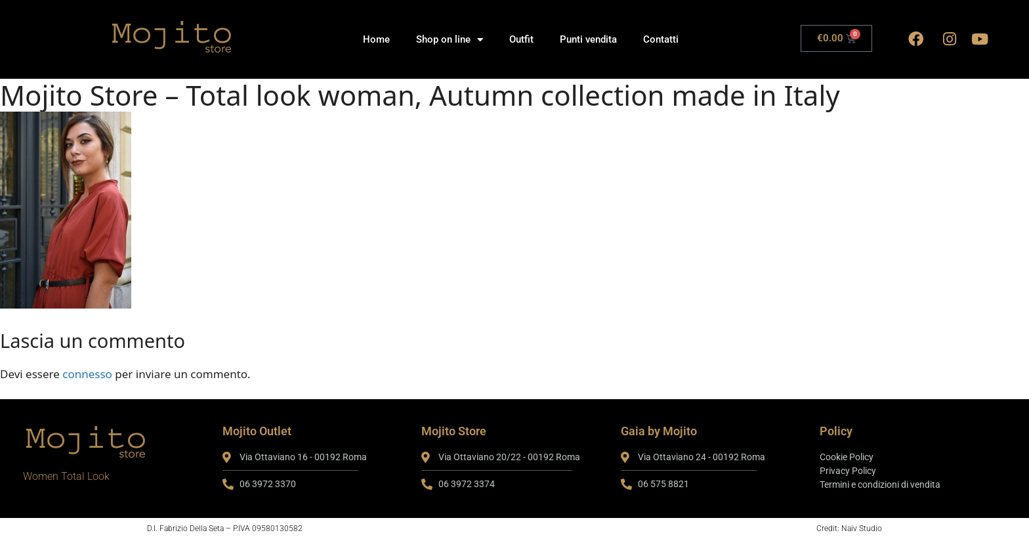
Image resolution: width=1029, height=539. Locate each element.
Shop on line (449, 39)
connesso (87, 373)
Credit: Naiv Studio (849, 528)
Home (376, 39)
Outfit (521, 39)
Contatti (661, 39)
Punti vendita (588, 39)
